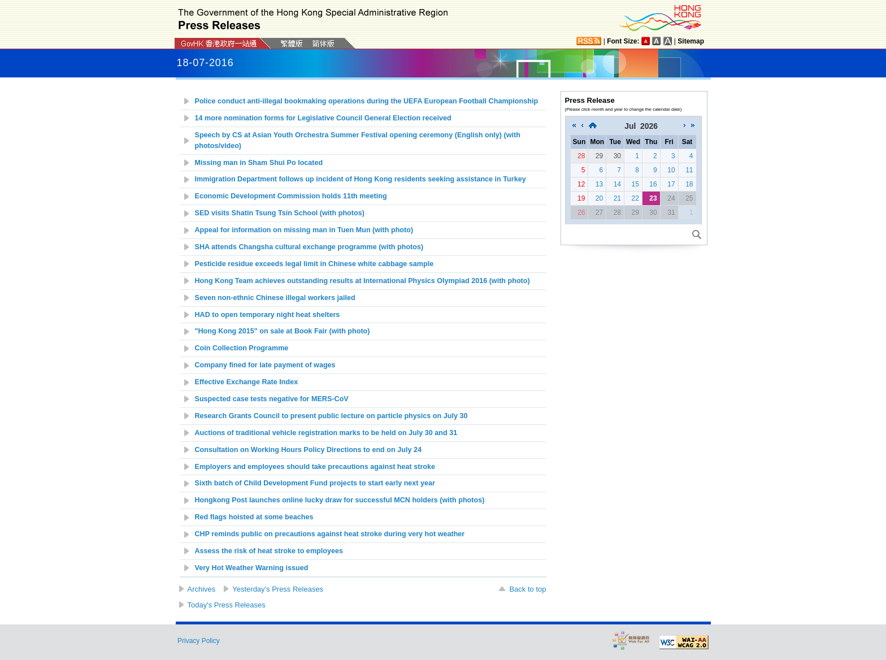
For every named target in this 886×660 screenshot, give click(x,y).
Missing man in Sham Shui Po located (259, 163)
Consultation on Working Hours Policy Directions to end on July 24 (308, 450)
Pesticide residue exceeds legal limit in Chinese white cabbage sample (314, 264)
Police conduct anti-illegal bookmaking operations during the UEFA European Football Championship (366, 101)
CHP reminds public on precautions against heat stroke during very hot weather (330, 534)
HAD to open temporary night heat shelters (267, 315)
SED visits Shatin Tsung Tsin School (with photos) (279, 213)
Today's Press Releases (227, 605)
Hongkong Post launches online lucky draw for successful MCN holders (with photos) (340, 500)
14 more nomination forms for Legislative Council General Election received (323, 118)
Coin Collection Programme (242, 348)
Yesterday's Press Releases (277, 589)
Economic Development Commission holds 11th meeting (291, 196)
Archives (202, 589)
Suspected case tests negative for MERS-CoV (272, 399)
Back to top (527, 589)
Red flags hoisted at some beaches (254, 517)
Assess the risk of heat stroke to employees (269, 551)
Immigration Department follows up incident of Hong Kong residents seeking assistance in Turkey (360, 179)
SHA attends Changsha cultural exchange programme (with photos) (309, 247)
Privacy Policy (198, 641)
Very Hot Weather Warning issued (252, 568)
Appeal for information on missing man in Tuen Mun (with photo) (304, 230)
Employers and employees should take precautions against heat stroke (315, 467)
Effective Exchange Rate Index (246, 382)
